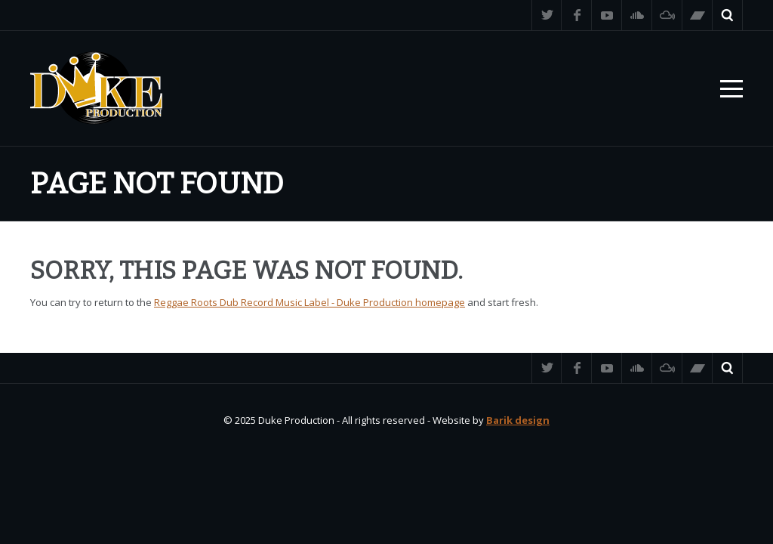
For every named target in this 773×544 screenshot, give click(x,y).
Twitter (546, 15)
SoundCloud (637, 15)
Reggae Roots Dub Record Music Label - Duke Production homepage (309, 302)
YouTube (607, 15)
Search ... (728, 15)
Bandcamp (697, 15)
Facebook (577, 15)
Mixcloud (667, 15)
